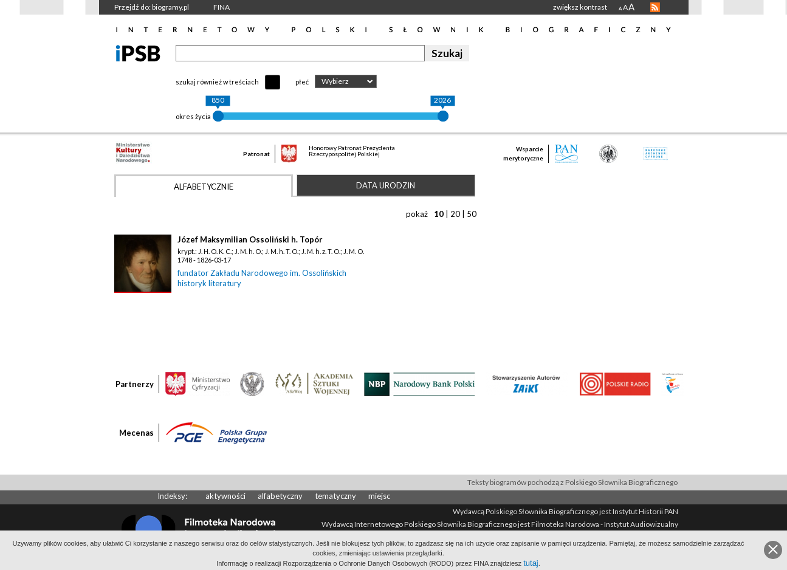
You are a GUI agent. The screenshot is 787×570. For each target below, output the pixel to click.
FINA (221, 7)
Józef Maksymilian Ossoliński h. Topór (250, 239)
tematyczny (335, 496)
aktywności (225, 496)
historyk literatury (209, 283)
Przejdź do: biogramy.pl (151, 7)
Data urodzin (385, 185)
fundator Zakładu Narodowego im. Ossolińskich (261, 273)
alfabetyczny (280, 496)
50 (471, 214)
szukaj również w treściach (217, 82)
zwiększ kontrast (580, 7)
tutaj (530, 563)
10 (439, 214)
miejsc (379, 496)
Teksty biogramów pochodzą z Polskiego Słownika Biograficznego (572, 482)
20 (455, 214)
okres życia (193, 116)
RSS (655, 7)
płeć (302, 82)
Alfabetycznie (203, 186)
